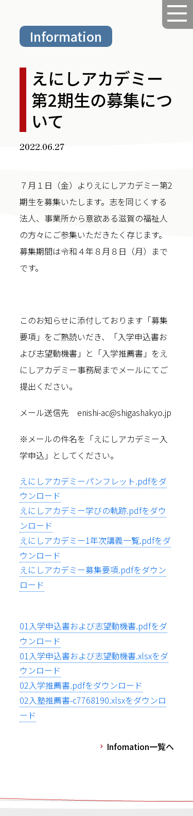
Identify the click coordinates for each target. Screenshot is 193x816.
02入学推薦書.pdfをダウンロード (81, 685)
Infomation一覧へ (140, 746)
